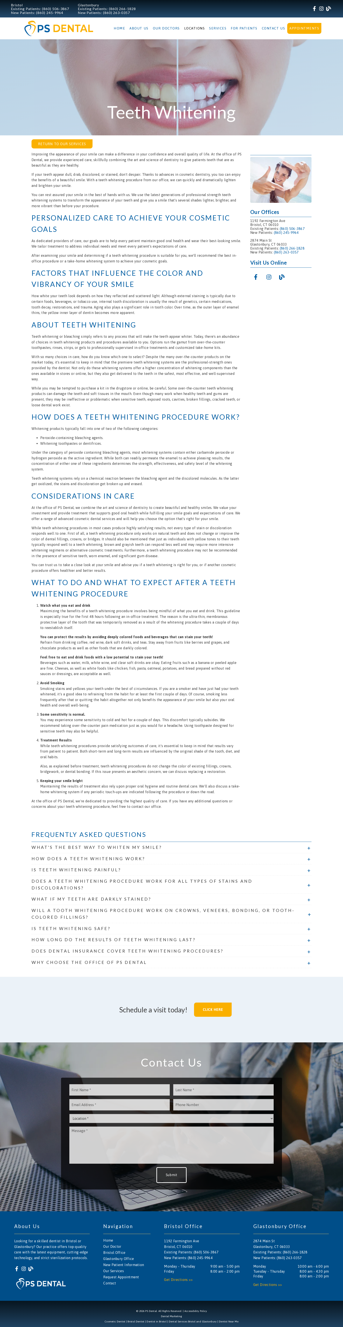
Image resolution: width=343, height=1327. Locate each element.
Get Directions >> (178, 1280)
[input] (119, 1090)
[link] (314, 9)
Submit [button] (171, 1175)
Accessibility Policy (195, 1311)
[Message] (171, 1145)
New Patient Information (123, 1265)
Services (217, 28)
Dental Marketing (171, 1316)
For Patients (244, 28)
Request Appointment (121, 1277)
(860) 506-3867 (55, 9)
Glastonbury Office (118, 1259)
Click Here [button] (213, 1010)
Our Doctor (112, 1246)
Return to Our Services (62, 144)
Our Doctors (166, 28)
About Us (139, 28)
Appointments (304, 28)
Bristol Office (114, 1253)
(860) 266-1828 (122, 9)
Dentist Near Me (228, 1321)
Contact (109, 1283)
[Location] (171, 1118)
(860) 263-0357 (116, 12)
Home (119, 28)
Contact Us (273, 28)
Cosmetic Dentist (115, 1321)
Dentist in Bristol (156, 1321)
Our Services (113, 1271)
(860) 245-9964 (49, 12)
